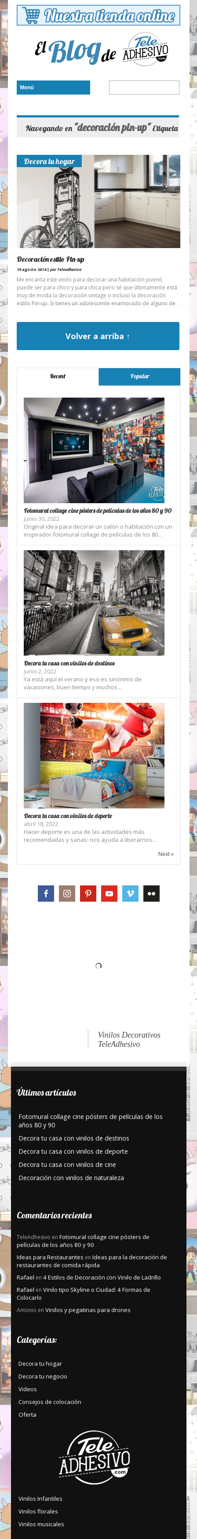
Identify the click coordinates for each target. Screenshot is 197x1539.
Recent (58, 376)
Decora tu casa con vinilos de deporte (68, 816)
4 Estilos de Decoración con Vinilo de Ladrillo (102, 1277)
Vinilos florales (38, 1511)
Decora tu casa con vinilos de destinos (69, 663)
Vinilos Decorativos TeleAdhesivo (129, 1040)
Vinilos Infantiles (40, 1498)
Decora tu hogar (49, 161)
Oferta (27, 1414)
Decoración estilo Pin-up (50, 259)
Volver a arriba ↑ (98, 336)
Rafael (25, 1277)
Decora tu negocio (42, 1376)
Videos (27, 1389)
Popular (140, 376)
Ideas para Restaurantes (50, 1257)
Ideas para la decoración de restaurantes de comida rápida (92, 1261)
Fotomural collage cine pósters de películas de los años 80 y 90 (97, 511)
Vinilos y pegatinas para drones (88, 1310)
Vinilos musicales (41, 1524)
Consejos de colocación (49, 1402)
